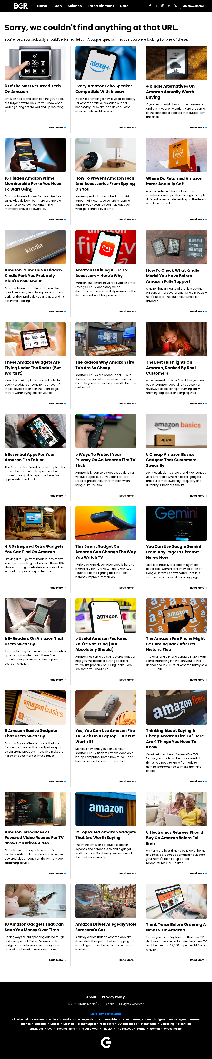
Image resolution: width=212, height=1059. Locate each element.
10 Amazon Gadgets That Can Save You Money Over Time (34, 927)
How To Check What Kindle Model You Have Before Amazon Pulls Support (172, 276)
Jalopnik (40, 1024)
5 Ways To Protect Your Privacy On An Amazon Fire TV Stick (105, 460)
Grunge (138, 1019)
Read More (56, 127)
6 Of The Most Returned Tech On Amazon (33, 88)
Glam (125, 1019)
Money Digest (87, 1024)
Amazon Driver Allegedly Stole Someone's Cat (105, 927)
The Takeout (124, 1028)
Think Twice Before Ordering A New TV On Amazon (176, 927)
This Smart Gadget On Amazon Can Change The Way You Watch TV (105, 552)
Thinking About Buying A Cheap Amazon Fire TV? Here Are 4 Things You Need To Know (175, 739)
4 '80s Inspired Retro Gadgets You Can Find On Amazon (34, 549)
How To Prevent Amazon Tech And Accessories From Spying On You (105, 184)
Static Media (87, 1004)
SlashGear (36, 1028)
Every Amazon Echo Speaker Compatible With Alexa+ (103, 88)
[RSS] (175, 5)
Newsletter (193, 6)
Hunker (195, 1019)
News (42, 6)
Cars (124, 6)
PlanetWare (149, 1024)
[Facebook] (150, 5)
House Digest (177, 1019)
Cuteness (38, 1019)
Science (75, 6)
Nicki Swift (107, 1024)
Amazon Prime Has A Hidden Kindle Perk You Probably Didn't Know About (33, 276)
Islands (26, 1024)
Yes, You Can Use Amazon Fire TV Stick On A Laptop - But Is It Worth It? (105, 736)
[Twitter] (156, 5)
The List (107, 1028)
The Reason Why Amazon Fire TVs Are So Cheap (104, 365)
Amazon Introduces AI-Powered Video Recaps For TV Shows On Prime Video (34, 838)
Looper (54, 1024)
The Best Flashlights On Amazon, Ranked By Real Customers (171, 368)
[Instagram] (162, 5)
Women (154, 1028)
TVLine (141, 1028)
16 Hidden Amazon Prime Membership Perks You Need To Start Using (33, 184)
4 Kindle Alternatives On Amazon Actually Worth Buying (170, 92)
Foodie (67, 1019)
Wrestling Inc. (173, 1028)
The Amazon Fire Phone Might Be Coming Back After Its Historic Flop (175, 644)
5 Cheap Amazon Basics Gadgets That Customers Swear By (171, 460)
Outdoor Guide (127, 1024)
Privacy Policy (113, 997)
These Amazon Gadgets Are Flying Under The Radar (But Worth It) (33, 368)
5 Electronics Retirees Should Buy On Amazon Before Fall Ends (174, 838)
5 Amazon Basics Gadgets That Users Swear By (31, 733)
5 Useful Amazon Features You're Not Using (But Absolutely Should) (101, 644)
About (91, 997)
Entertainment (101, 6)
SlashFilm (184, 1024)
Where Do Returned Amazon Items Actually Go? (174, 181)
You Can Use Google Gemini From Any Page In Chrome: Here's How (173, 552)
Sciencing (167, 1024)
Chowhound (20, 1019)
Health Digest (156, 1019)
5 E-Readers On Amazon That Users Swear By (34, 641)
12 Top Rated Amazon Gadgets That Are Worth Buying (105, 835)
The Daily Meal (88, 1028)
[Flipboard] (169, 5)
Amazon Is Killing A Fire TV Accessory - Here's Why (101, 273)
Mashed (68, 1024)
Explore (53, 1019)
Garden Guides (108, 1019)
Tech (57, 6)
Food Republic (84, 1019)
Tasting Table (66, 1028)
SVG (50, 1028)
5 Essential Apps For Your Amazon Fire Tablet (30, 457)
